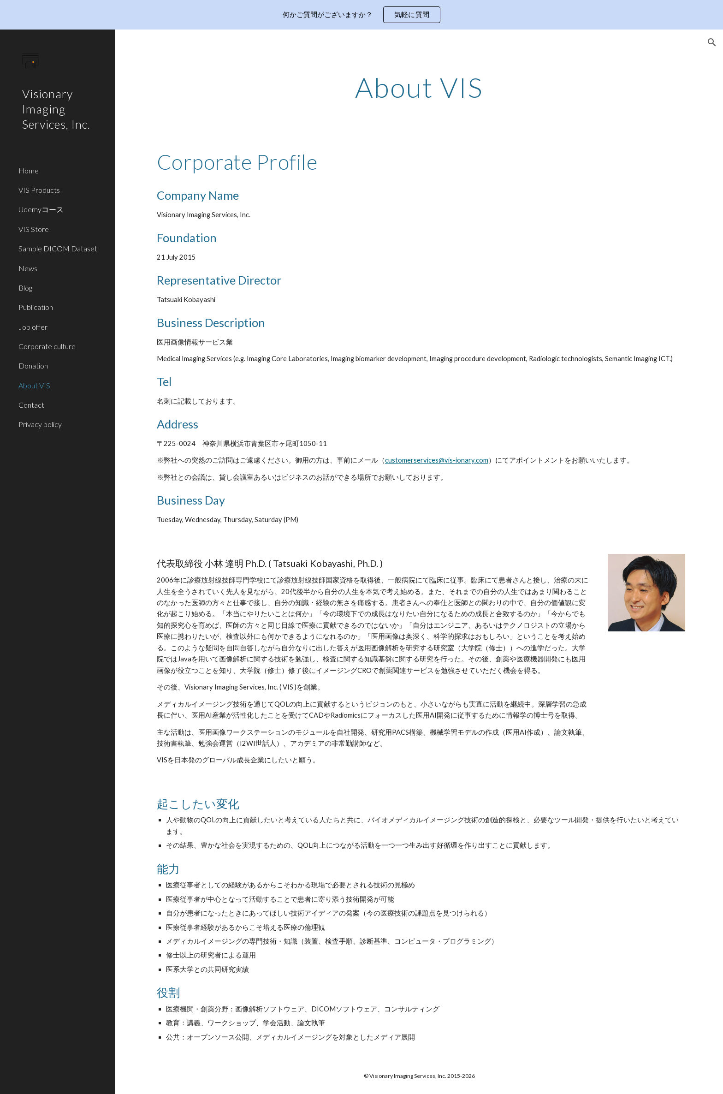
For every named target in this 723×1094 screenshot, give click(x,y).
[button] (712, 42)
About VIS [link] (34, 385)
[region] (361, 15)
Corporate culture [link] (47, 346)
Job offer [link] (32, 326)
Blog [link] (25, 287)
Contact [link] (31, 404)
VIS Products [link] (39, 189)
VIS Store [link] (33, 229)
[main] (419, 87)
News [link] (27, 268)
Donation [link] (33, 365)
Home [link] (28, 170)
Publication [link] (35, 307)
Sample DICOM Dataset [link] (57, 248)
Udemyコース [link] (41, 209)
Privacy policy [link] (40, 424)
